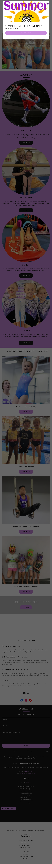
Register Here (26, 33)
